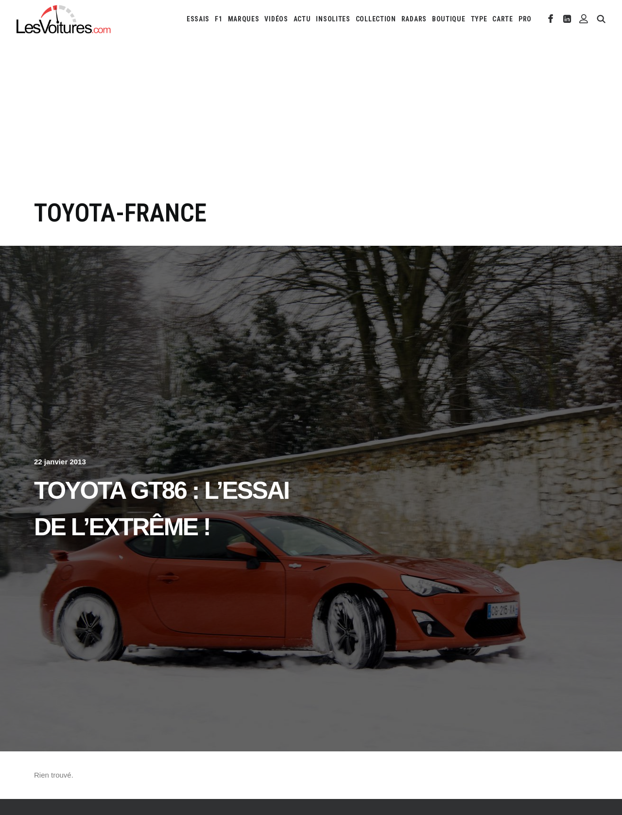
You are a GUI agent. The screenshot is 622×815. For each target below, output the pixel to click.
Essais (198, 19)
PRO (525, 19)
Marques (243, 19)
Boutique (449, 19)
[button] (550, 19)
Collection (376, 19)
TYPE (479, 19)
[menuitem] (198, 19)
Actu (302, 19)
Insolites (333, 19)
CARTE (502, 19)
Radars (414, 19)
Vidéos (276, 19)
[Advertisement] (311, 125)
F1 (218, 19)
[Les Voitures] (64, 19)
